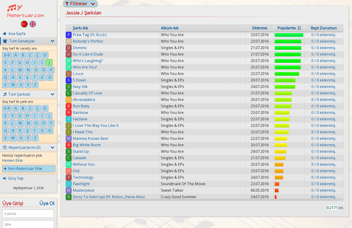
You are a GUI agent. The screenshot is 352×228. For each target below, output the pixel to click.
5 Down (79, 80)
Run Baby (81, 106)
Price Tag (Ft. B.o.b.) (90, 34)
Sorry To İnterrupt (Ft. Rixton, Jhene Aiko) (109, 196)
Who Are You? (85, 67)
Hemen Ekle (12, 160)
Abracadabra (84, 99)
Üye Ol (46, 203)
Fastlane (80, 119)
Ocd (76, 170)
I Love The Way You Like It (96, 125)
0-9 (7, 55)
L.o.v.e (78, 73)
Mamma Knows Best (90, 138)
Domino (80, 47)
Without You (84, 164)
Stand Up (81, 151)
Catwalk (79, 157)
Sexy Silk (80, 86)
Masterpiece (83, 190)
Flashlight (81, 183)
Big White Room (87, 144)
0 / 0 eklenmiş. (323, 34)
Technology (83, 177)
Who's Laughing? (88, 60)
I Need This (83, 131)
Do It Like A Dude (88, 54)
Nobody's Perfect (88, 41)
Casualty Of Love (87, 93)
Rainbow (80, 112)
